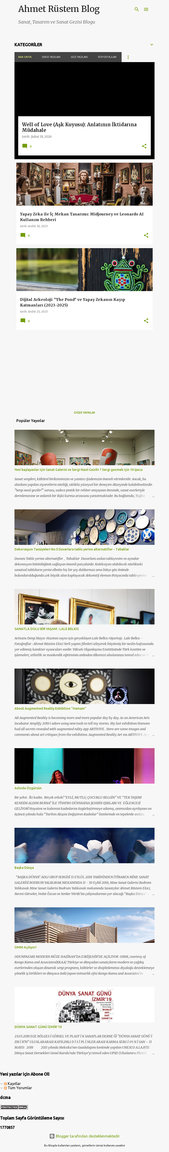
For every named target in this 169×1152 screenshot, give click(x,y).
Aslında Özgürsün (28, 788)
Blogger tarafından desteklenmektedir (84, 1136)
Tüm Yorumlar (18, 1088)
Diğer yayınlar (84, 412)
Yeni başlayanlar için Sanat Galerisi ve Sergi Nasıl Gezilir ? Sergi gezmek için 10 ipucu (78, 470)
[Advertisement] (84, 366)
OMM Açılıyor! (25, 947)
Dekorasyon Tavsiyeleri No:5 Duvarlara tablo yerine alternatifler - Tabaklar (71, 549)
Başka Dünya (24, 868)
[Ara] (137, 9)
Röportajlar (107, 57)
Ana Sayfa (25, 57)
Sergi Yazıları (51, 57)
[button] (144, 146)
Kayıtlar (12, 1084)
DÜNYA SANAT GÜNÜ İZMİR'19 (38, 1027)
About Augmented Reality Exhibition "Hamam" (50, 708)
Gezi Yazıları (79, 57)
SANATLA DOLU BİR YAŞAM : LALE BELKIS (46, 629)
